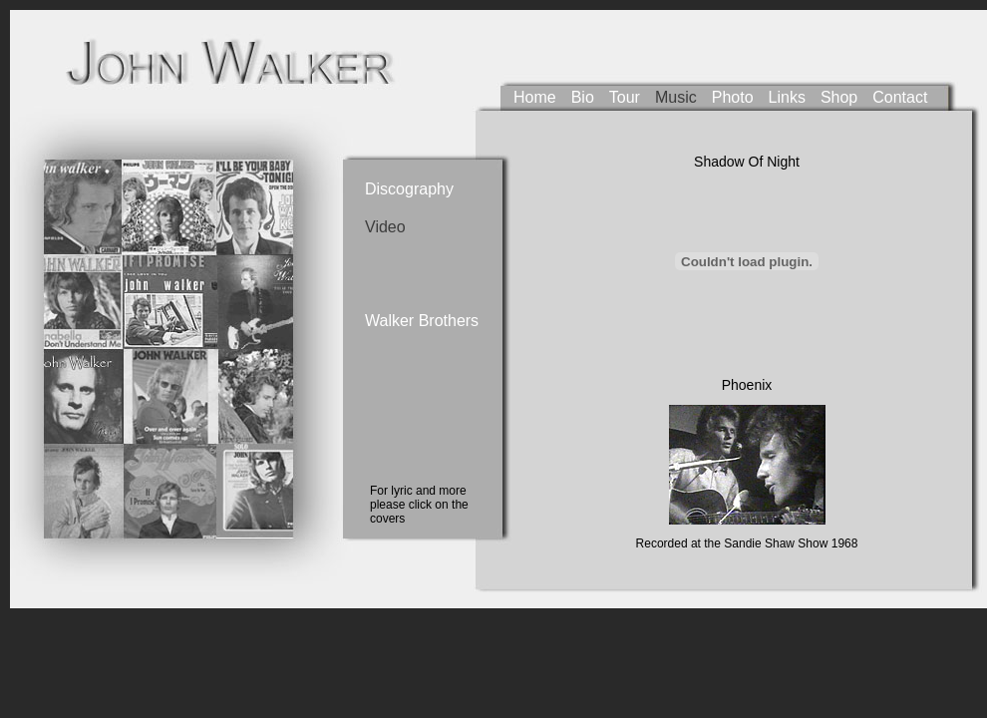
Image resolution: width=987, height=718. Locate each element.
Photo (733, 97)
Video (385, 226)
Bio (582, 97)
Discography (405, 188)
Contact (899, 97)
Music (676, 97)
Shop (839, 97)
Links (787, 97)
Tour (624, 97)
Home (534, 97)
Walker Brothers (405, 320)
